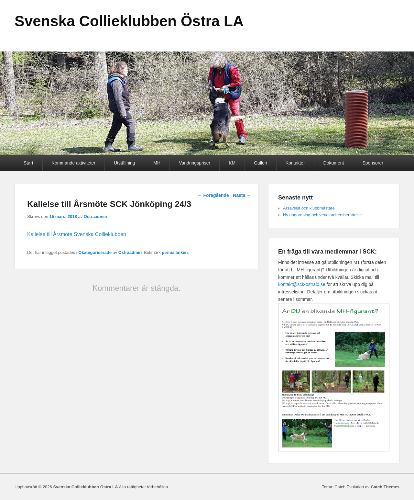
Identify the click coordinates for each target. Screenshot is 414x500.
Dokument (333, 162)
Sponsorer (372, 162)
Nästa (242, 195)
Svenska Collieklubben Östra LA (129, 21)
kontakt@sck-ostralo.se (301, 284)
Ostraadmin (95, 216)
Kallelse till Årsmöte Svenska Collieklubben (76, 234)
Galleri (260, 162)
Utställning (124, 162)
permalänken (175, 252)
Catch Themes (385, 486)
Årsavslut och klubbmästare (309, 208)
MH (156, 162)
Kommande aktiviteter (73, 162)
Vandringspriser (194, 162)
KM (232, 162)
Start (28, 162)
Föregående (213, 195)
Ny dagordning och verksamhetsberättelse (322, 214)
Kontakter (295, 162)
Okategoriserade (95, 252)
